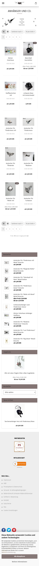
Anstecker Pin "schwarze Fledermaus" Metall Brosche (28, 199)
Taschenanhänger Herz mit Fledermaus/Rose (19, 421)
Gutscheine (7, 503)
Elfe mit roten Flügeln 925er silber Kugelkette (19, 373)
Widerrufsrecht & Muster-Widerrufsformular (18, 493)
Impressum (7, 480)
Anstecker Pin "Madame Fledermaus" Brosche (28, 164)
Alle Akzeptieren (19, 556)
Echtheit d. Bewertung (11, 497)
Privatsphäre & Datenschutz (13, 487)
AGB (5, 483)
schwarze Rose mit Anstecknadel (28, 94)
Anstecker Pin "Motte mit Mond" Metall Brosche (10, 199)
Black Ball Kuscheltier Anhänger (28, 59)
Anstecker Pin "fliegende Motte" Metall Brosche (10, 164)
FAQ (5, 507)
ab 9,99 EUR (19, 426)
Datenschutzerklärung (8, 552)
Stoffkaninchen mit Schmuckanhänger (11, 94)
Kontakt (6, 500)
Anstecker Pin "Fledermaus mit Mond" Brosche (10, 129)
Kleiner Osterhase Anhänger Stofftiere (10, 59)
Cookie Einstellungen (10, 510)
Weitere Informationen (19, 562)
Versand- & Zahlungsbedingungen (15, 490)
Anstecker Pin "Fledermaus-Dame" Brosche (28, 129)
